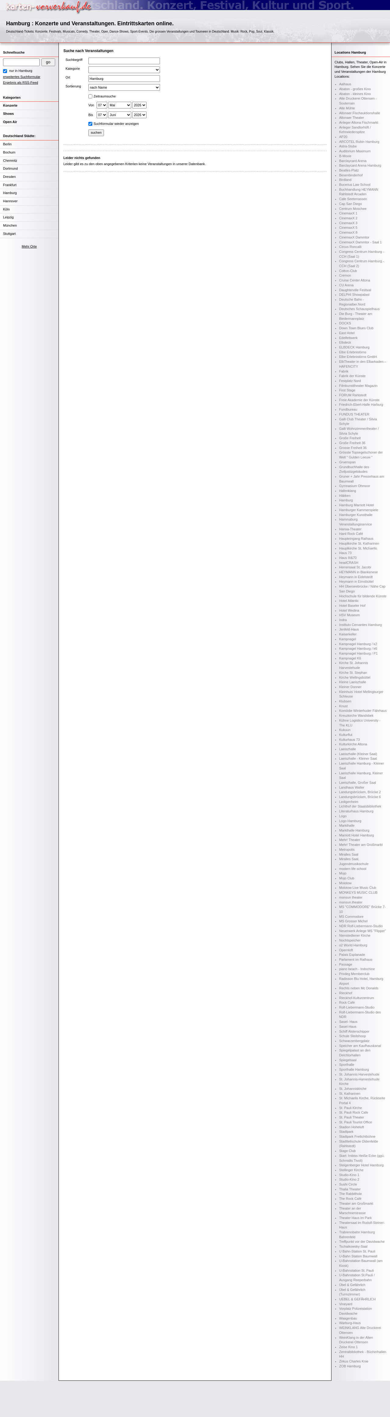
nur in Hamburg (20, 70)
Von (91, 105)
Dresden (9, 176)
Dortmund (10, 168)
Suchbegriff (74, 60)
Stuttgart (9, 233)
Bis (90, 115)
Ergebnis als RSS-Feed (20, 82)
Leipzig (8, 217)
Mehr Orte (29, 246)
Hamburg (10, 193)
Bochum (9, 152)
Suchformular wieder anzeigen (116, 123)
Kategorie (73, 68)
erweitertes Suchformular (21, 77)
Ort (68, 77)
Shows (8, 113)
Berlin (7, 144)
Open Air (10, 122)
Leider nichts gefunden (81, 158)
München (10, 225)
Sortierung (73, 86)
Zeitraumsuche (105, 96)
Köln (6, 209)
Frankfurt (9, 185)
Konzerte (10, 105)
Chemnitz (10, 160)
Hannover (10, 201)
